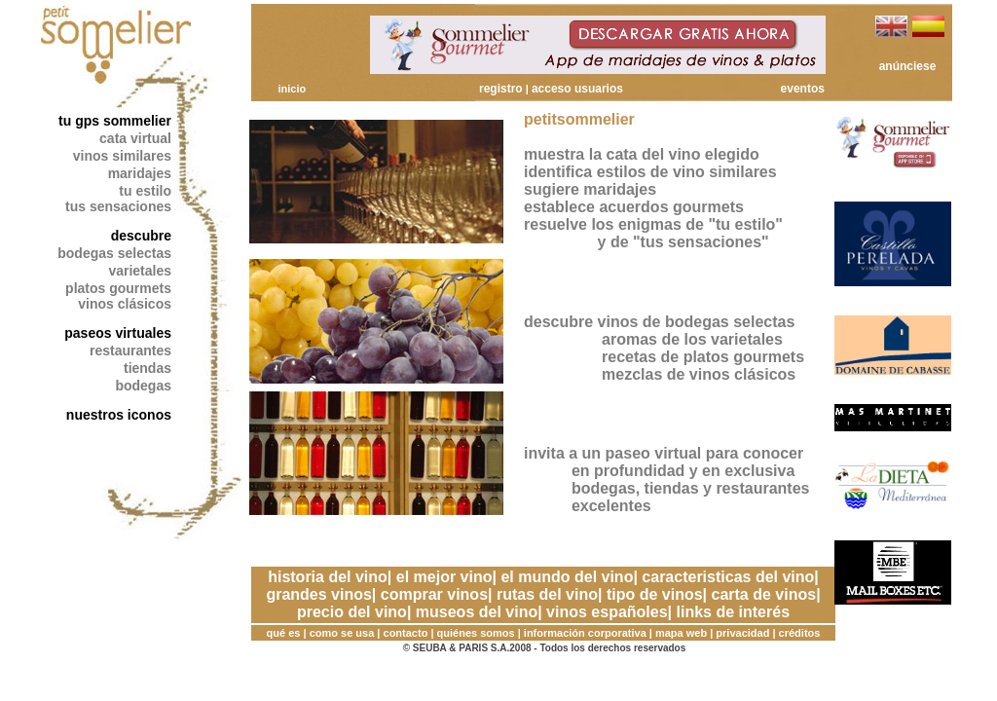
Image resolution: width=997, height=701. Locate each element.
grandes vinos (318, 594)
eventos (803, 88)
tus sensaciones (118, 206)
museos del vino (476, 612)
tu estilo (145, 191)
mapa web (681, 633)
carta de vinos (764, 594)
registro (501, 88)
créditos (800, 633)
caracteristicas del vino (728, 577)
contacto (406, 633)
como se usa (342, 633)
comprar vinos (434, 594)
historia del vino (328, 577)
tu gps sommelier (114, 121)
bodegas (143, 385)
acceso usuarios (577, 88)
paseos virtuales (117, 333)
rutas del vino (547, 594)
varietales (139, 270)
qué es (284, 633)
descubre (141, 235)
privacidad (742, 633)
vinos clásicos (124, 304)
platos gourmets (118, 288)
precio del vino (352, 612)
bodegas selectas (114, 253)
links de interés (734, 612)
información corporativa (585, 633)
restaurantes (130, 350)
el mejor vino (444, 577)
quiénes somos (476, 633)
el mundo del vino (566, 577)
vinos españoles (607, 612)
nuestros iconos (118, 415)
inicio (291, 88)
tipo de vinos (655, 594)
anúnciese (908, 66)
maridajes (139, 173)
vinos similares (122, 156)
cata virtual (135, 138)
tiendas (147, 368)
